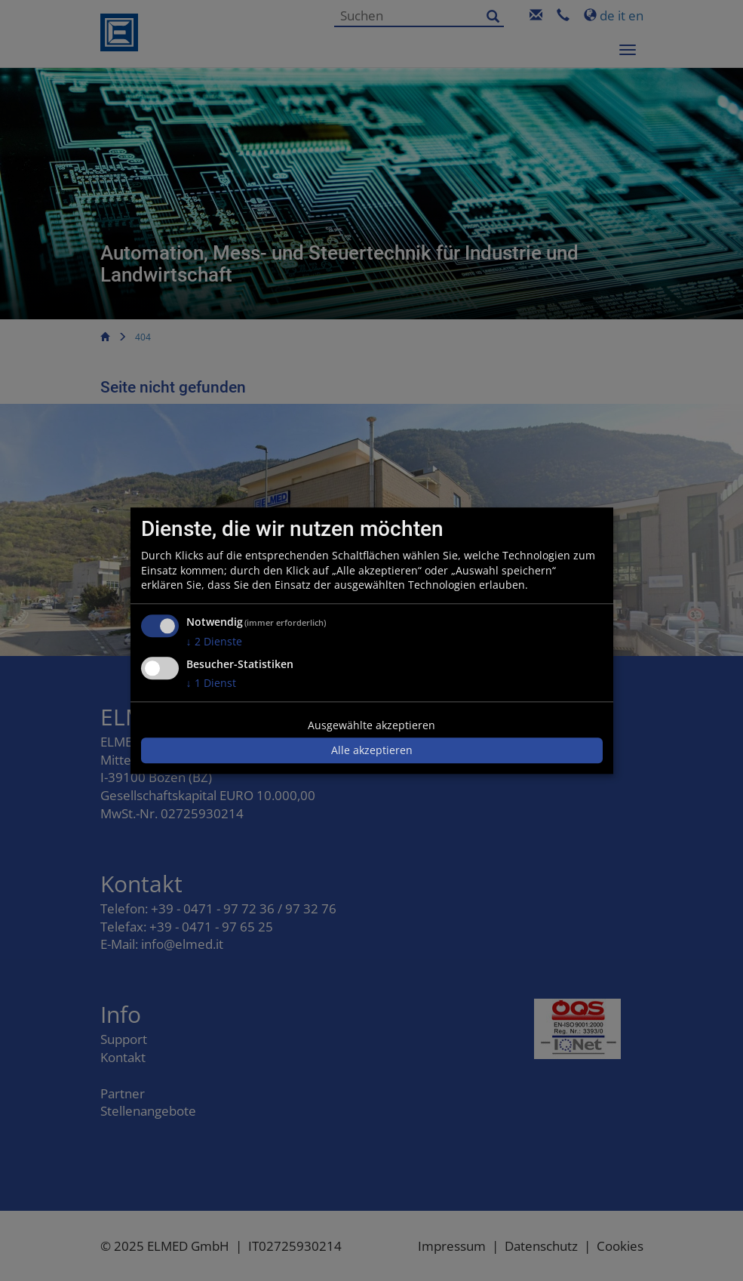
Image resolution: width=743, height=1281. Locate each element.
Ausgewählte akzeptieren (371, 725)
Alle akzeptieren (372, 751)
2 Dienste (214, 641)
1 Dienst (211, 683)
